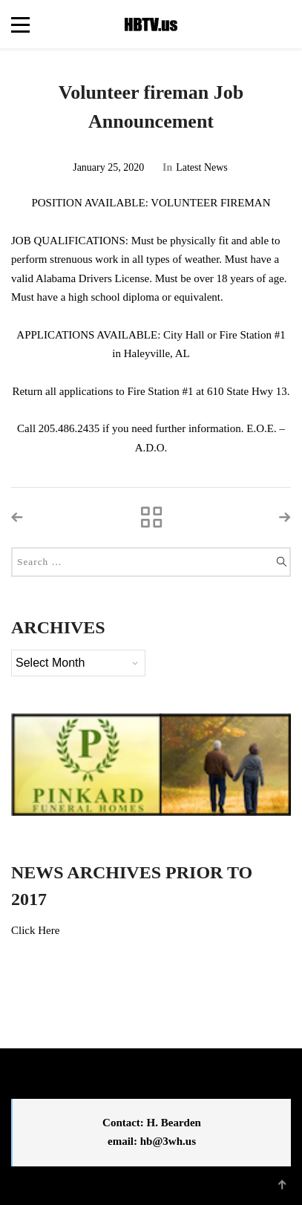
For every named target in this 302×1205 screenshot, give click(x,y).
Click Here (35, 930)
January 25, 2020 (108, 167)
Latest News (202, 167)
